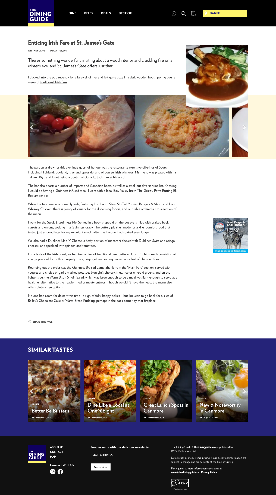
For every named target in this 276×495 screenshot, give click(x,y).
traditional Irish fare (53, 82)
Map (53, 456)
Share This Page (40, 321)
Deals (106, 13)
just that (105, 66)
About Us (56, 447)
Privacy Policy (209, 472)
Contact (56, 452)
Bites (88, 13)
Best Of (125, 13)
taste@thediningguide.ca (185, 472)
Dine (72, 13)
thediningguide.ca (204, 447)
